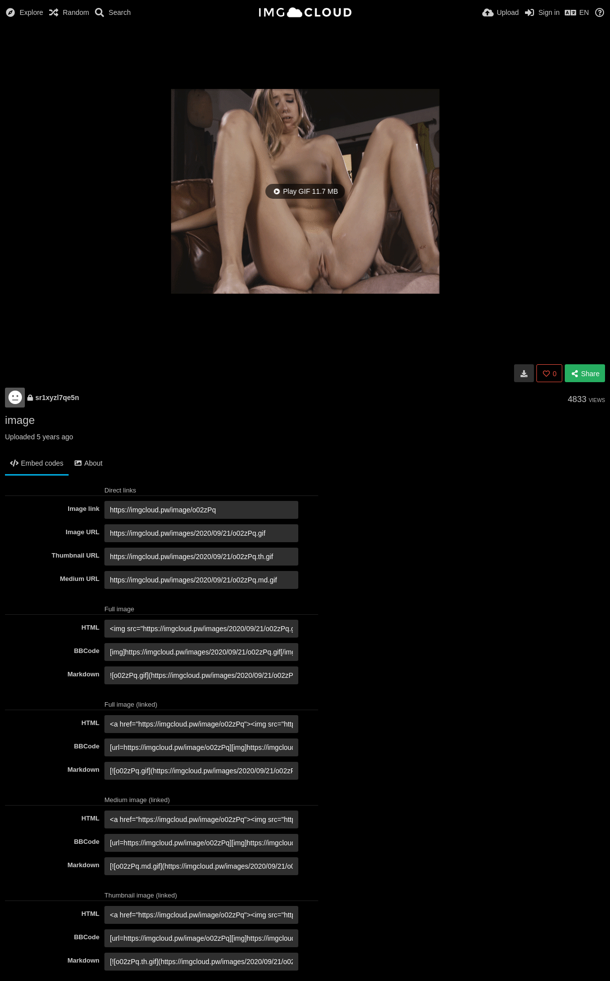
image (20, 420)
